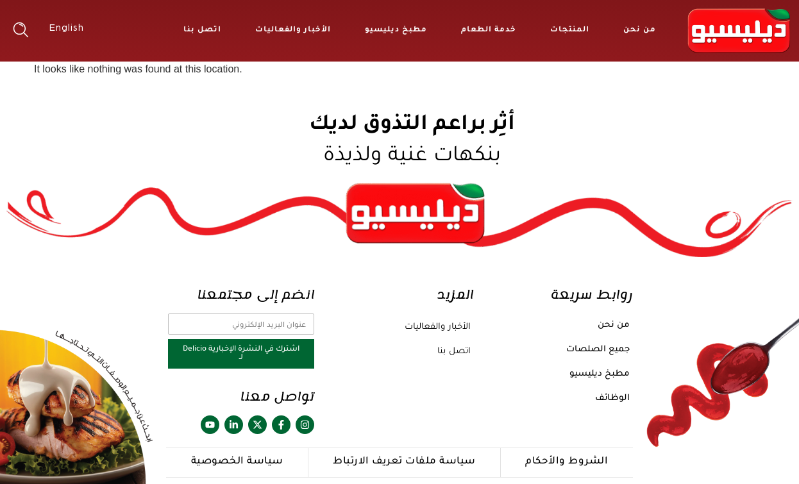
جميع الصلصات (598, 350)
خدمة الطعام (488, 30)
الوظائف (612, 398)
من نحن (639, 30)
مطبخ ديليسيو (396, 30)
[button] (21, 30)
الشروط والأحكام (566, 461)
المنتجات (569, 30)
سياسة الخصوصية (237, 461)
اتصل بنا (202, 30)
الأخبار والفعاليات (293, 30)
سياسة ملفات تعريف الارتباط (404, 461)
